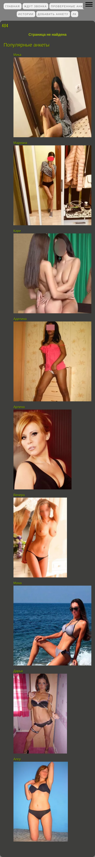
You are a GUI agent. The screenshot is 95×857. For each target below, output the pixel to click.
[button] (89, 4)
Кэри (17, 231)
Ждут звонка (35, 6)
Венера (19, 495)
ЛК (75, 14)
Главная (12, 6)
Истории (26, 14)
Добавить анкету (53, 14)
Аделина (20, 319)
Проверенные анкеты (70, 6)
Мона (17, 583)
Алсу (17, 759)
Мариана (20, 143)
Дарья (18, 671)
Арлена (19, 407)
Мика (17, 55)
